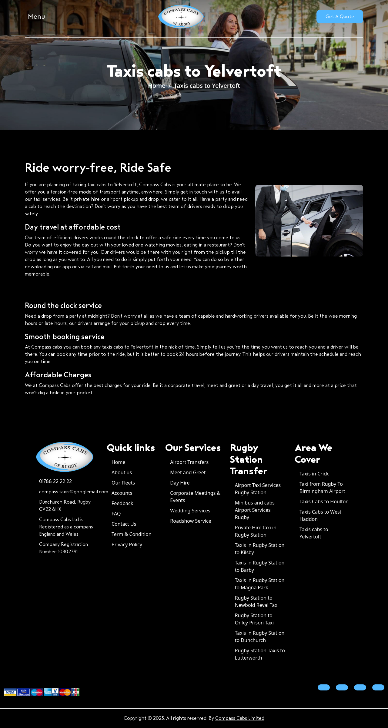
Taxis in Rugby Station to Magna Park (260, 584)
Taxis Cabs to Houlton (324, 501)
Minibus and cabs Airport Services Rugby (255, 510)
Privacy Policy (127, 544)
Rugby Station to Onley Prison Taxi (254, 619)
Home (157, 85)
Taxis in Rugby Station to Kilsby (260, 549)
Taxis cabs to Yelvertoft (207, 85)
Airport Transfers (189, 462)
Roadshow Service (190, 521)
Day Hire (179, 482)
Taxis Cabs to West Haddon (320, 515)
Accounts (122, 493)
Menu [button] (36, 16)
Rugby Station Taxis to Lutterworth (260, 654)
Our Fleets (123, 482)
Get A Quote (340, 16)
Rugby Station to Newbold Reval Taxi (257, 601)
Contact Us (124, 524)
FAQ (116, 513)
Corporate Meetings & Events (195, 497)
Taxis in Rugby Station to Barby (260, 566)
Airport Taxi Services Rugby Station (258, 489)
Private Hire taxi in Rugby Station (255, 531)
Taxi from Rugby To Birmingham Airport (322, 488)
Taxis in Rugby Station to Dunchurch (260, 637)
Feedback (122, 503)
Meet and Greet (188, 472)
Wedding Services (190, 510)
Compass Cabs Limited (239, 718)
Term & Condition (132, 534)
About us (122, 472)
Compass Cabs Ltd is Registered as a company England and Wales (66, 527)
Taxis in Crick (314, 473)
